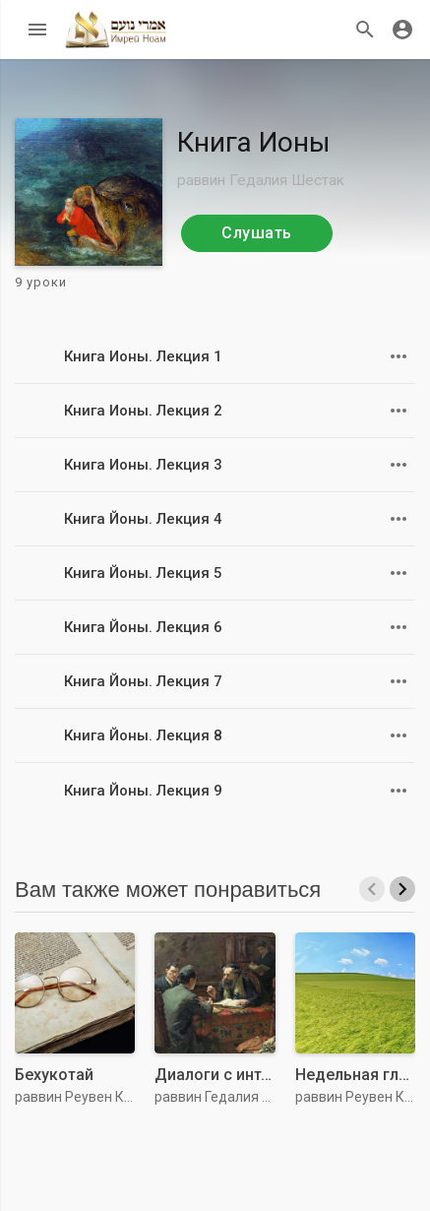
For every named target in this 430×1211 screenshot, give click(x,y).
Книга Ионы (254, 142)
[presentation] (372, 889)
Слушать (256, 232)
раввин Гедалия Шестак (265, 179)
